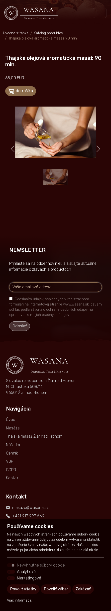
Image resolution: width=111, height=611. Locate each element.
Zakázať (83, 589)
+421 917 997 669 (28, 516)
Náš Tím (13, 444)
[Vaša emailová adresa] (55, 287)
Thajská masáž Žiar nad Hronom (34, 436)
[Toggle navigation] (100, 13)
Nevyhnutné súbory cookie (41, 565)
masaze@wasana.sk (30, 507)
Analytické (26, 571)
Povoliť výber (56, 589)
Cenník (12, 453)
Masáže (13, 428)
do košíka (20, 91)
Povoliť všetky (23, 589)
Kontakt (13, 478)
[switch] (11, 572)
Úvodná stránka (15, 33)
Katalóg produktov (48, 33)
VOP (9, 461)
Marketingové (29, 578)
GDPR (11, 469)
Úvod (10, 419)
